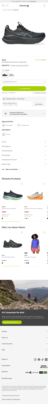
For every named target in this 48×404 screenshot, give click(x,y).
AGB (3, 399)
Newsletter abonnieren (11, 322)
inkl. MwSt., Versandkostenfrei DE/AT (19, 65)
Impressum (9, 399)
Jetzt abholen (38, 104)
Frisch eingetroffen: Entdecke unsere (21, 1)
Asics (4, 60)
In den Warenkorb (24, 88)
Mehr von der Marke (12, 169)
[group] (24, 33)
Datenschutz (16, 399)
